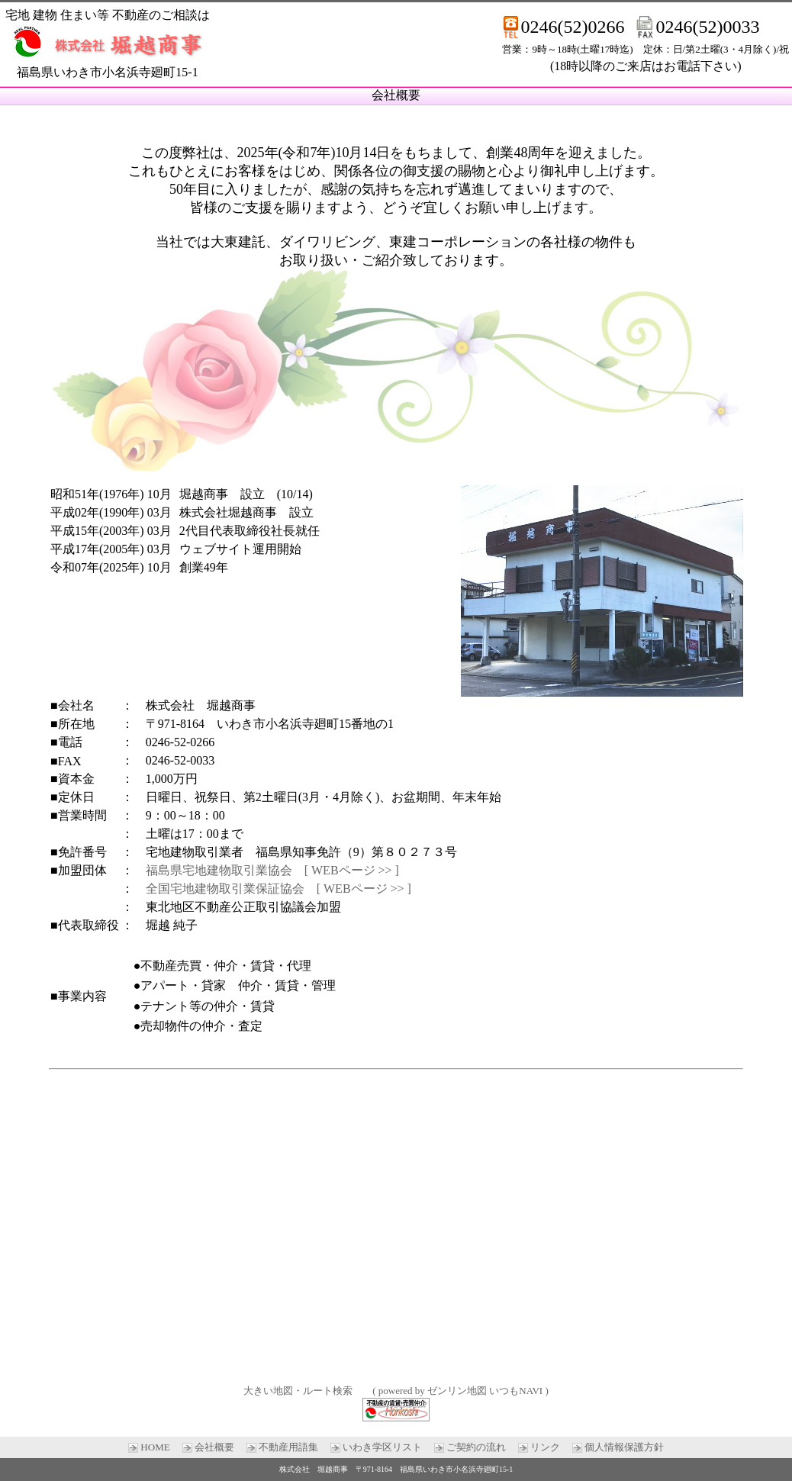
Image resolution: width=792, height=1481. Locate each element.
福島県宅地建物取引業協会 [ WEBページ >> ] (272, 870)
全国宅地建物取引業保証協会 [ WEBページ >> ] (278, 888)
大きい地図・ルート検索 (298, 1390)
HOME (154, 1447)
